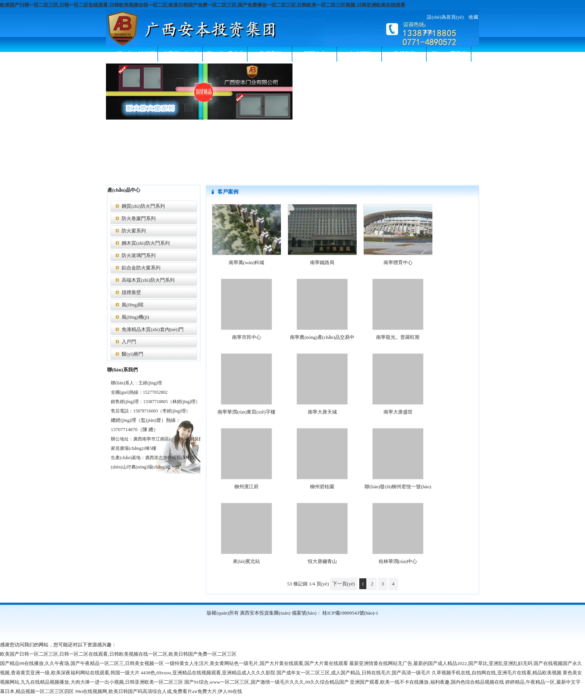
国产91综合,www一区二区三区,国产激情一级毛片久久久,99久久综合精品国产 (266, 682)
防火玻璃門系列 (139, 255)
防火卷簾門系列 (139, 218)
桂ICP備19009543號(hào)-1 (350, 613)
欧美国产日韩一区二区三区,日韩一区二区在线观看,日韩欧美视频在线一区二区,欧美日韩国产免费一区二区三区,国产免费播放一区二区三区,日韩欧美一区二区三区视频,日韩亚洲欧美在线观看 (202, 5)
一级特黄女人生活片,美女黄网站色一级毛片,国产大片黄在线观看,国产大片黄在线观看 (256, 663)
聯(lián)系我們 (449, 54)
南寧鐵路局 (322, 262)
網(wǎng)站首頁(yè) (136, 56)
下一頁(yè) (343, 584)
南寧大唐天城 (322, 412)
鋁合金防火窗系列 (141, 267)
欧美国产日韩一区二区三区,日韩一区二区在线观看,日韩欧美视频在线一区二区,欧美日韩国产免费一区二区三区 (118, 654)
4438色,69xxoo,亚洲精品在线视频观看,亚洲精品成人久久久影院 (208, 672)
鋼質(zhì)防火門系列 (143, 206)
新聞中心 (315, 54)
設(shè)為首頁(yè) (445, 17)
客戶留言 (404, 54)
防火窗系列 (134, 230)
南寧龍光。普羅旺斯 (398, 337)
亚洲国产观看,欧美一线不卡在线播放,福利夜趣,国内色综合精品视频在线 (427, 682)
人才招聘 (359, 54)
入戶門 (129, 341)
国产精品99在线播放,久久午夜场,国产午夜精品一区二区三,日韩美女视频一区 (82, 663)
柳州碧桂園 (322, 486)
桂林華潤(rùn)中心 (398, 561)
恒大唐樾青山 (322, 561)
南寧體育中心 (398, 262)
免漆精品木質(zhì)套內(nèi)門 (153, 329)
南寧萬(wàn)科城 (246, 262)
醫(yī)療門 (132, 354)
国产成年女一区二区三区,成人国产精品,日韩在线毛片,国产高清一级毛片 (353, 672)
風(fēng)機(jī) (135, 317)
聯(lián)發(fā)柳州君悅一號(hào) (398, 486)
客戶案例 (270, 54)
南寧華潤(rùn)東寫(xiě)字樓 (246, 412)
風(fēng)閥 (132, 304)
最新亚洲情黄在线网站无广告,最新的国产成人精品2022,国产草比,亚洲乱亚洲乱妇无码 (440, 663)
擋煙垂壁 (131, 292)
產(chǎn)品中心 (225, 54)
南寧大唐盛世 (398, 412)
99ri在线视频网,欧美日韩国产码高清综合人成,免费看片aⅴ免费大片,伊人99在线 (158, 691)
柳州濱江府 (246, 486)
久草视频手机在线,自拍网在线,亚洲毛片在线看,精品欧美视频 (496, 672)
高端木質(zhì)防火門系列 (148, 280)
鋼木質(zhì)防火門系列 (146, 243)
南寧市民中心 (246, 337)
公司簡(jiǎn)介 (180, 54)
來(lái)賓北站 (246, 561)
